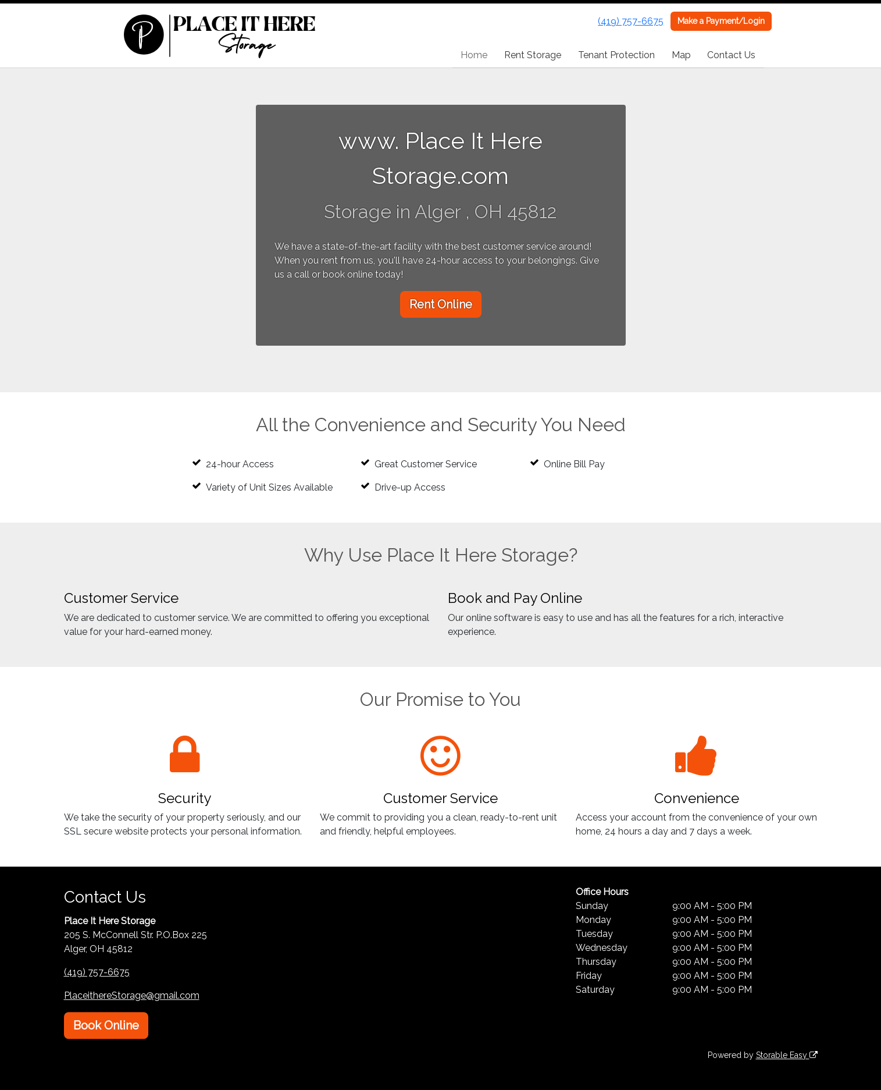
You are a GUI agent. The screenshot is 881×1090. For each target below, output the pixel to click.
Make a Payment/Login (721, 21)
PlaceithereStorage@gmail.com (131, 995)
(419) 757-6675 (631, 21)
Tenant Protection (616, 55)
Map (681, 55)
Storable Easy (787, 1055)
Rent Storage (532, 55)
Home (474, 55)
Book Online (106, 1025)
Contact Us (731, 55)
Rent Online (440, 304)
